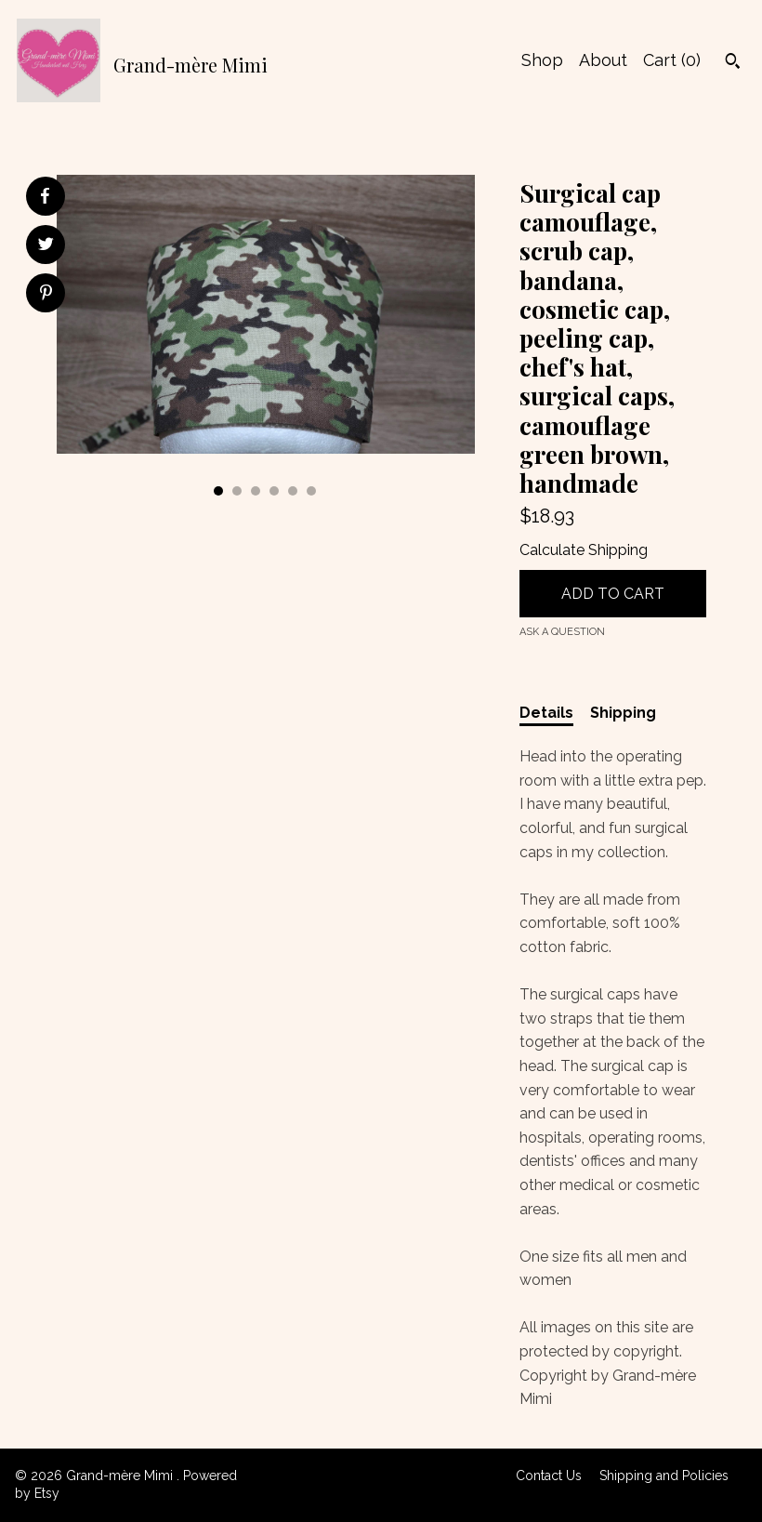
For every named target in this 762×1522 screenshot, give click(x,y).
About (603, 60)
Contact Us (549, 1475)
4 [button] (274, 491)
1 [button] (218, 491)
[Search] (733, 63)
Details (546, 712)
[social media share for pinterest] (46, 295)
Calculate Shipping (583, 550)
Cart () (672, 60)
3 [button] (255, 491)
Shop (542, 60)
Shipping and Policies (664, 1475)
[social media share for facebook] (44, 196)
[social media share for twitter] (46, 246)
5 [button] (292, 491)
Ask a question (562, 632)
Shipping (623, 712)
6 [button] (311, 491)
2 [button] (237, 491)
